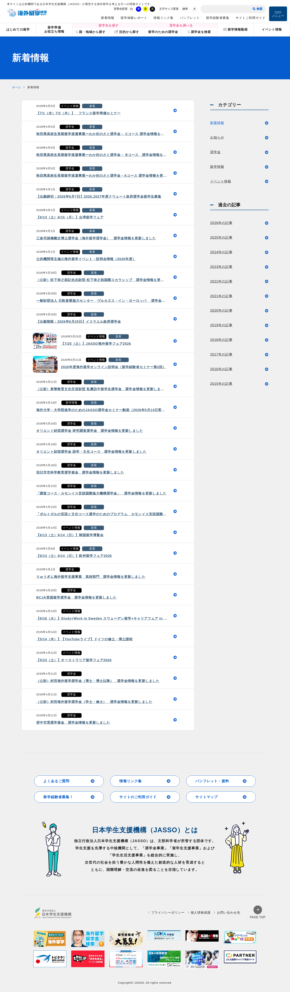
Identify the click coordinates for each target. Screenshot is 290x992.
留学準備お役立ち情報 (54, 30)
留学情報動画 (235, 30)
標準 (185, 8)
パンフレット (190, 18)
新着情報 (107, 18)
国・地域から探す (91, 32)
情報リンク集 (163, 18)
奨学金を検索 (199, 32)
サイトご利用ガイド (251, 18)
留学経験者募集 (217, 18)
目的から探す (126, 32)
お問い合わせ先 (227, 912)
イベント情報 (272, 29)
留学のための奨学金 (163, 32)
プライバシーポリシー (166, 912)
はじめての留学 (18, 29)
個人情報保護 (199, 912)
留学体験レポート (134, 18)
